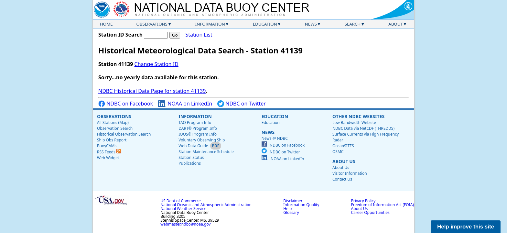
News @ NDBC (275, 138)
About (395, 24)
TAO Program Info (194, 122)
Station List (198, 34)
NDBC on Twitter (241, 103)
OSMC (337, 151)
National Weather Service (183, 208)
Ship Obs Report (111, 140)
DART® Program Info (197, 128)
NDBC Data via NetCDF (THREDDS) (363, 128)
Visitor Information (349, 173)
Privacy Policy (363, 201)
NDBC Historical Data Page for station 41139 (152, 90)
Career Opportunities (370, 212)
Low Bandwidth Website (354, 122)
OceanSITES (343, 146)
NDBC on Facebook (125, 103)
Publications (189, 163)
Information (210, 24)
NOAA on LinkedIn (185, 103)
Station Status (191, 157)
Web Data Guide (193, 146)
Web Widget (108, 158)
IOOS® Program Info (197, 134)
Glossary (291, 212)
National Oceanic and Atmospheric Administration (206, 204)
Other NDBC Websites (358, 116)
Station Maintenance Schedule (206, 151)
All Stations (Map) (113, 122)
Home (106, 24)
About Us (343, 161)
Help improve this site (465, 227)
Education (265, 24)
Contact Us (342, 179)
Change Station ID (156, 64)
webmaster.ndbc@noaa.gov (185, 224)
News (311, 24)
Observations (151, 24)
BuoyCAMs (106, 146)
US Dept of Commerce (180, 201)
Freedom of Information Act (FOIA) (382, 204)
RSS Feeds (109, 152)
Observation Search (115, 128)
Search (353, 24)
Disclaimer (292, 201)
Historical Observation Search (124, 134)
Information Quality (301, 204)
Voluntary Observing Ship (201, 140)
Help (287, 208)
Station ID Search (120, 34)
